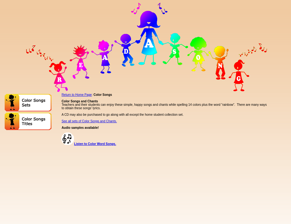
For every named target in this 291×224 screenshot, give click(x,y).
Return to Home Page (76, 94)
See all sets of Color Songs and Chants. (89, 121)
